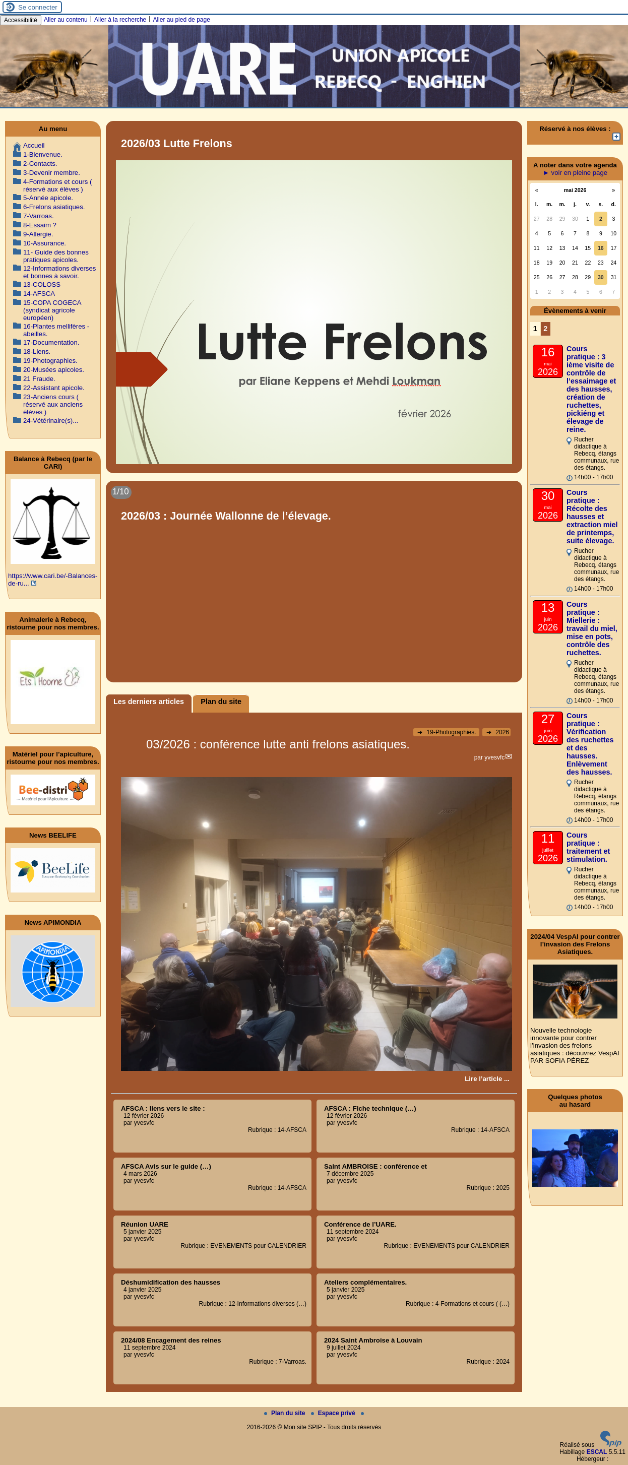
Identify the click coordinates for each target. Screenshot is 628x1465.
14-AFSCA (39, 293)
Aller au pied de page (181, 19)
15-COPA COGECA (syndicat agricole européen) (52, 310)
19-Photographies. (447, 732)
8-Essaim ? (39, 225)
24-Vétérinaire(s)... (50, 420)
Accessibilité (20, 20)
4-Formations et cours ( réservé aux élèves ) (57, 185)
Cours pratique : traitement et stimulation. (588, 847)
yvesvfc (494, 757)
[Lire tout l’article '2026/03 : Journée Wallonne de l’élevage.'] (314, 581)
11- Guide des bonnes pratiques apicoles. (56, 256)
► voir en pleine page (575, 172)
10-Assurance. (44, 243)
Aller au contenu (66, 19)
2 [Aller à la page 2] (545, 329)
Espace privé (334, 1413)
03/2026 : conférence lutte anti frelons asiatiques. (278, 744)
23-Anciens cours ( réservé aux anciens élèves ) (53, 404)
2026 (497, 732)
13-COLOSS (41, 284)
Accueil (34, 145)
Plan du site (285, 1413)
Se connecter (37, 7)
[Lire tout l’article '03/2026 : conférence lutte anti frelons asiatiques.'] (487, 1078)
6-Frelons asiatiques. (54, 207)
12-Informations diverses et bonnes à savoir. (59, 272)
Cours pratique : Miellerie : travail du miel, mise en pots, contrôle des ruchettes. (592, 628)
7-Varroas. (38, 216)
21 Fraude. (39, 379)
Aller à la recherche (120, 19)
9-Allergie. (38, 234)
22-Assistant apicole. (54, 388)
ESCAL (597, 1451)
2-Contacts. (40, 163)
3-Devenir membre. (51, 172)
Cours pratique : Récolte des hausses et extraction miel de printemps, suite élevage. (592, 516)
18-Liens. (36, 351)
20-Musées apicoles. (53, 369)
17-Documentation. (51, 342)
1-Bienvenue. (42, 154)
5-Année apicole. (48, 198)
